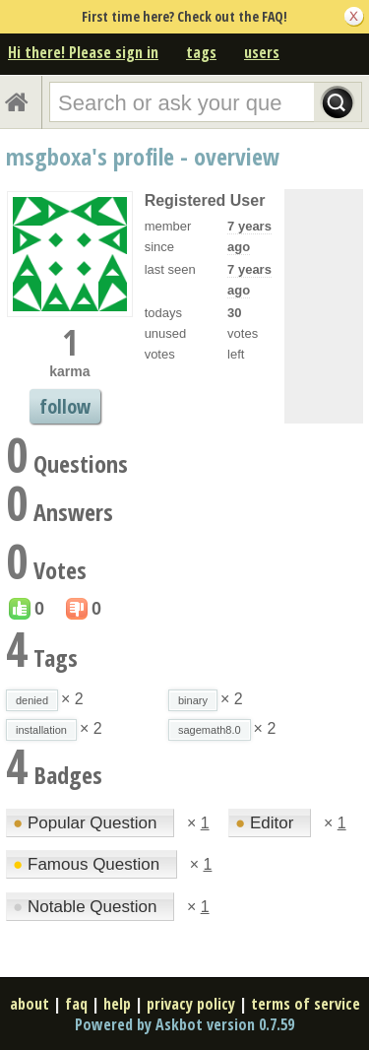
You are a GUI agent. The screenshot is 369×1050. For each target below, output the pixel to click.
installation (41, 730)
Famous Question (88, 864)
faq (76, 1004)
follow (65, 406)
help (117, 1004)
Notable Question (87, 906)
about (29, 1004)
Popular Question (87, 823)
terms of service (305, 1004)
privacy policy (191, 1004)
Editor (266, 823)
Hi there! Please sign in (83, 52)
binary (193, 700)
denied (32, 700)
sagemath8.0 (209, 730)
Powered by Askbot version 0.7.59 (184, 1024)
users (261, 52)
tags (201, 52)
